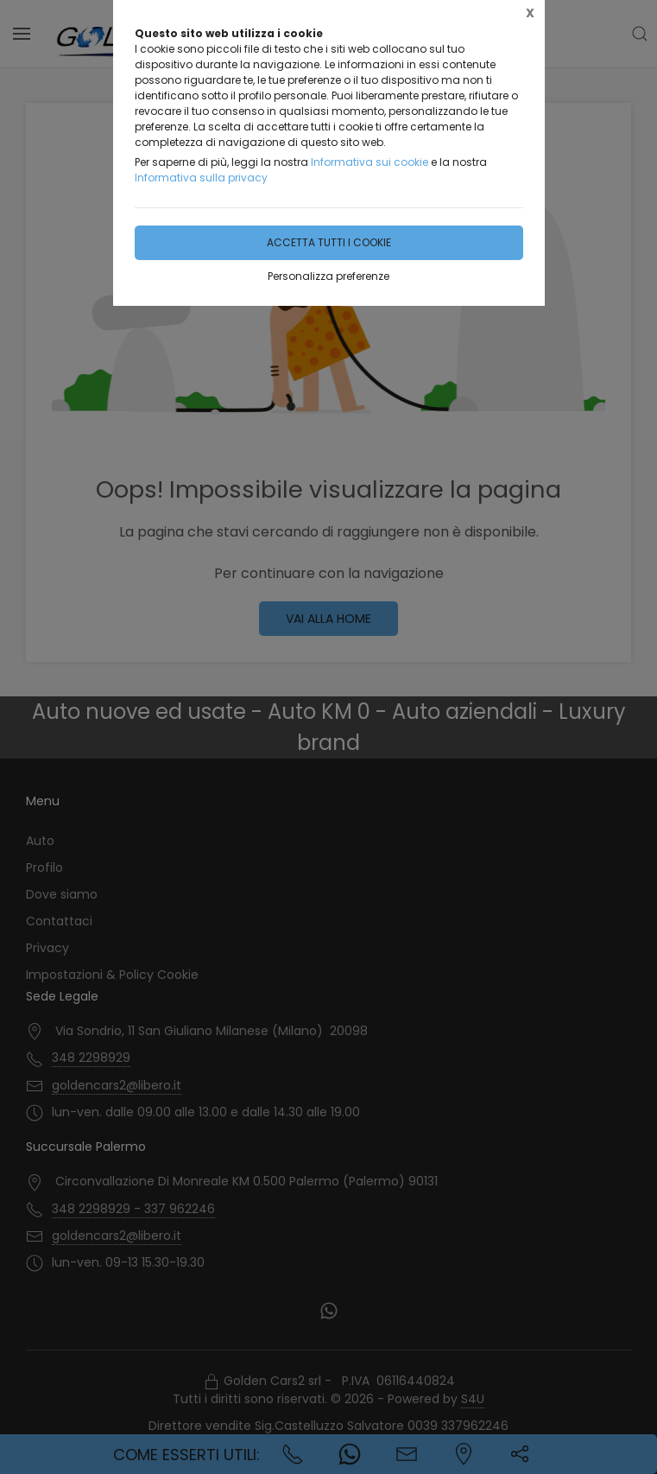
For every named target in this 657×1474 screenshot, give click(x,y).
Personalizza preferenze (328, 276)
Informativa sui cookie (369, 162)
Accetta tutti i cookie (329, 242)
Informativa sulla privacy (201, 177)
